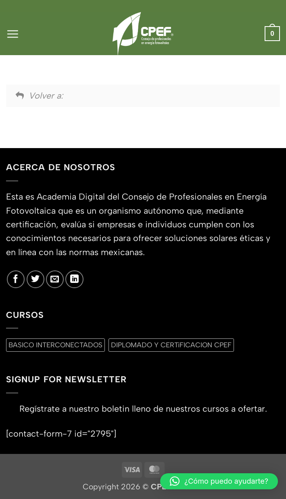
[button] (12, 33)
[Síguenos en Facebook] (16, 279)
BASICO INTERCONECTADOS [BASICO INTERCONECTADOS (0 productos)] (55, 345)
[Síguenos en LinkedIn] (74, 279)
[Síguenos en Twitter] (35, 279)
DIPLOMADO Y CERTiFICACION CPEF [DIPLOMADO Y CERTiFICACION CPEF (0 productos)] (171, 345)
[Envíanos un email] (55, 279)
